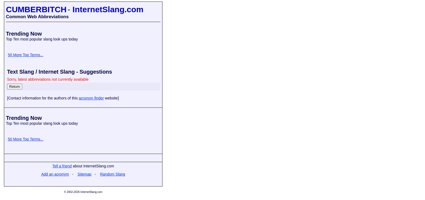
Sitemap (84, 174)
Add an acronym (55, 174)
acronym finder (91, 98)
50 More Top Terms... (25, 55)
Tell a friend (62, 166)
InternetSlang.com (108, 9)
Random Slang (112, 174)
